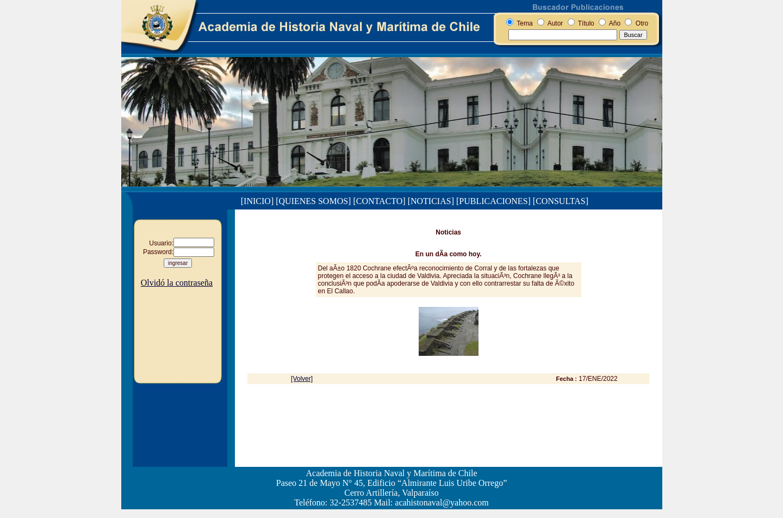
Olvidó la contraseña (177, 282)
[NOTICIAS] (431, 201)
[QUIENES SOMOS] (313, 201)
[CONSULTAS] (560, 201)
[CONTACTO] (379, 201)
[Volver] (302, 379)
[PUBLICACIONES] (493, 201)
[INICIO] (257, 201)
